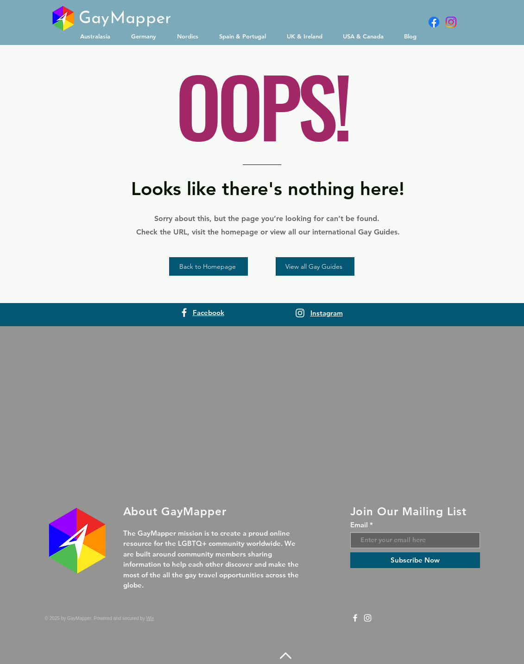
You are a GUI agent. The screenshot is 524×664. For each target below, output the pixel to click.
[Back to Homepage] (208, 266)
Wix (150, 618)
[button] (98, 36)
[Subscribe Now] (415, 560)
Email (359, 524)
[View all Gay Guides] (315, 266)
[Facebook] (434, 22)
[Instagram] (451, 22)
